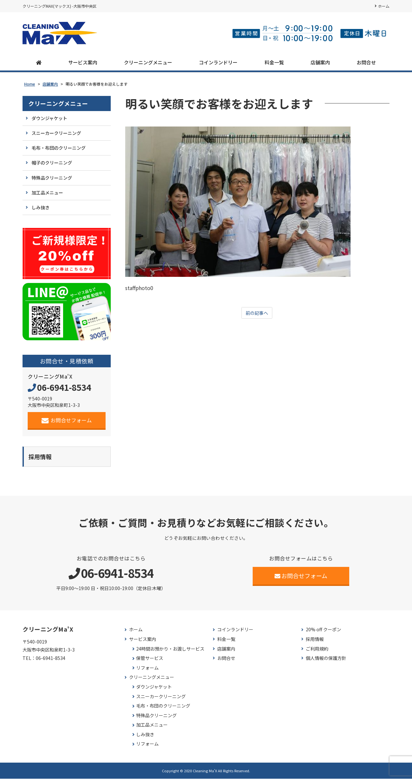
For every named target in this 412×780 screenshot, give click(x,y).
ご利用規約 (317, 650)
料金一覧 (274, 62)
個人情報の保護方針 (326, 659)
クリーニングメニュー (148, 62)
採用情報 (315, 640)
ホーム (383, 6)
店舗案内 (320, 62)
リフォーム (147, 669)
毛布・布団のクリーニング (59, 148)
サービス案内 (82, 62)
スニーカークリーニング (56, 133)
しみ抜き (41, 207)
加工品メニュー (47, 192)
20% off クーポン (323, 631)
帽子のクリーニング (52, 162)
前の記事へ (257, 313)
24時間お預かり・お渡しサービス (170, 650)
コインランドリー (218, 62)
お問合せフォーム (67, 420)
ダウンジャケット (49, 118)
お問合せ (366, 62)
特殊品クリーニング (52, 177)
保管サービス (149, 659)
